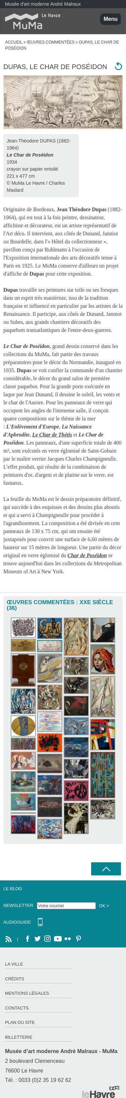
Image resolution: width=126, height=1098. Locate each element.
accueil (13, 42)
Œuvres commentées (51, 42)
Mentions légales (27, 993)
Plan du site (20, 1022)
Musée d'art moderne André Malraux (43, 4)
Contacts (17, 1007)
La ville (14, 964)
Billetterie (19, 1037)
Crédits (14, 978)
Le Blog (12, 888)
